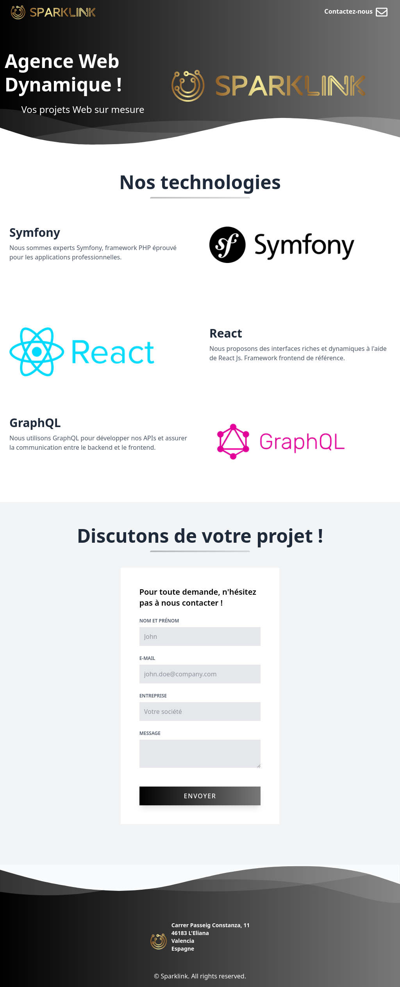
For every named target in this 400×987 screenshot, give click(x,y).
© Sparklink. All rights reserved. (200, 976)
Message (150, 733)
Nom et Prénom (159, 621)
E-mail (147, 658)
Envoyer (200, 796)
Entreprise (153, 696)
